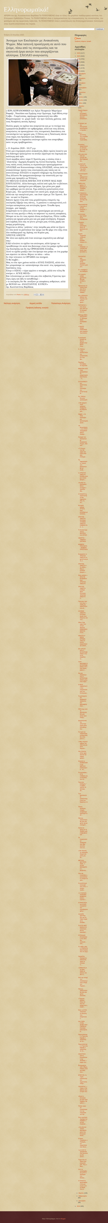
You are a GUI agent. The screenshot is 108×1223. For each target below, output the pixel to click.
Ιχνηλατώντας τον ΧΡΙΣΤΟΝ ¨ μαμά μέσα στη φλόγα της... (82, 725)
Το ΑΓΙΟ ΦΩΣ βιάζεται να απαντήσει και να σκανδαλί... (82, 929)
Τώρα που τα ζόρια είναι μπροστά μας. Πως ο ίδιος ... (82, 1163)
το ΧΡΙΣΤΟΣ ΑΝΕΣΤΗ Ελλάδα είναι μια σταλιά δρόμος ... (83, 476)
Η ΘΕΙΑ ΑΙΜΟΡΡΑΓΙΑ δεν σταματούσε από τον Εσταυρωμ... (83, 689)
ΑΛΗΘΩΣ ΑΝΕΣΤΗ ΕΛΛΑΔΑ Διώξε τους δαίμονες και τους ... (83, 615)
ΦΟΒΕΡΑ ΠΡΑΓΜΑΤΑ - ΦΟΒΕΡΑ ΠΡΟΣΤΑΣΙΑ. (83, 548)
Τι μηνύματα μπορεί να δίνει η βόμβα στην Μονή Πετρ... (82, 342)
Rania (79, 38)
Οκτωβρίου (82, 83)
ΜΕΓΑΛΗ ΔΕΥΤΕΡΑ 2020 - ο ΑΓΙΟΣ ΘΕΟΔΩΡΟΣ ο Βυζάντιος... (82, 865)
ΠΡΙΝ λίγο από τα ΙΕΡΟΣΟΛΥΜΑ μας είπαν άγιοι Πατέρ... (82, 713)
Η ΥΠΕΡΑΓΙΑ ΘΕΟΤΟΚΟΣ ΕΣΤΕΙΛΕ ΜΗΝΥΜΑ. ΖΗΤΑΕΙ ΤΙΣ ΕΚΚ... (83, 197)
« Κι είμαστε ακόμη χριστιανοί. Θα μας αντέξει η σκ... (82, 279)
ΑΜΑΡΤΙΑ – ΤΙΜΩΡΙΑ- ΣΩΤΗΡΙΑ (82, 539)
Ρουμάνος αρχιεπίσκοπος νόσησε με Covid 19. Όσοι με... (83, 148)
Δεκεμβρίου (82, 73)
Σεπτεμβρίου (83, 87)
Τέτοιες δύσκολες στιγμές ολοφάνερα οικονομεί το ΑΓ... (82, 811)
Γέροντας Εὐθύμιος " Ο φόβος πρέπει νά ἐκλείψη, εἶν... (82, 786)
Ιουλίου (81, 97)
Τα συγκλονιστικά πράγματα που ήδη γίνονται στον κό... (82, 843)
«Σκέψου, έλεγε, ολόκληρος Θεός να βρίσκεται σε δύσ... (82, 227)
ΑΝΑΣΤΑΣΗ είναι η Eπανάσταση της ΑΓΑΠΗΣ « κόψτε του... (82, 1058)
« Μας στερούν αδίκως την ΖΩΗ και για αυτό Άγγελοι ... (82, 745)
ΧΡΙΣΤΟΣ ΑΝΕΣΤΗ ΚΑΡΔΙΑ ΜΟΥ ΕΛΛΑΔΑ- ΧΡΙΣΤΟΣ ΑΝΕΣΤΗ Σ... (82, 592)
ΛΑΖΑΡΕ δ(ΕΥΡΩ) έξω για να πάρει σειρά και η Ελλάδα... (82, 918)
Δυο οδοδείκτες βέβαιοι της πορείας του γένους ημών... (83, 299)
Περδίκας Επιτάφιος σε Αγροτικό (82, 363)
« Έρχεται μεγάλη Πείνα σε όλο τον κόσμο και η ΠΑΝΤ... (82, 1003)
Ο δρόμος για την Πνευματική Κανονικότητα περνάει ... (82, 127)
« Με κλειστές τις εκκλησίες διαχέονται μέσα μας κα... (83, 854)
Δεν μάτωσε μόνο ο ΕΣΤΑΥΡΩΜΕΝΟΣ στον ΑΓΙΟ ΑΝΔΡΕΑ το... (82, 654)
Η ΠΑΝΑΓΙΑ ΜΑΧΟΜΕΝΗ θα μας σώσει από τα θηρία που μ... (82, 1185)
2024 (78, 59)
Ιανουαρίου (82, 1201)
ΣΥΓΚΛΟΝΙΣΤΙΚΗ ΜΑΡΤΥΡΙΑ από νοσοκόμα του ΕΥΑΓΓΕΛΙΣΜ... (82, 387)
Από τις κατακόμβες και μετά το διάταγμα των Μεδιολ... (82, 1173)
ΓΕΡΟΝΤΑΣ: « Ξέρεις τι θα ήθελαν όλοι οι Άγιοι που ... (82, 1090)
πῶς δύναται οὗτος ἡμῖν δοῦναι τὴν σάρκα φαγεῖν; (82, 754)
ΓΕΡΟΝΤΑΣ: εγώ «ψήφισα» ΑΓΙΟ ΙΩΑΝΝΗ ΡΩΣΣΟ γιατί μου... (83, 261)
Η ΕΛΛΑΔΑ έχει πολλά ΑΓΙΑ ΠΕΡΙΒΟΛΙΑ (82, 216)
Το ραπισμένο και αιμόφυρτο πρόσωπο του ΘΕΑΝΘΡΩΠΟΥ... (82, 701)
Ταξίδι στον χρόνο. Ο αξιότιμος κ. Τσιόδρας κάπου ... (82, 187)
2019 (78, 1206)
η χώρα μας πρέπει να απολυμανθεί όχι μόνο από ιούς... (82, 167)
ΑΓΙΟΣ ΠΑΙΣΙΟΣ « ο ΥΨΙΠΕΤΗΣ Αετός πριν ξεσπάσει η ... (83, 249)
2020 (78, 71)
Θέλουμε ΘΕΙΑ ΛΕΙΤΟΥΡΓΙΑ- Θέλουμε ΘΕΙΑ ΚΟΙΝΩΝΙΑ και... (82, 319)
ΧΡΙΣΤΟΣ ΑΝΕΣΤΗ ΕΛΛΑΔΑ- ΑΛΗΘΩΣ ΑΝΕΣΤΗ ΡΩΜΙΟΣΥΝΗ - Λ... (82, 522)
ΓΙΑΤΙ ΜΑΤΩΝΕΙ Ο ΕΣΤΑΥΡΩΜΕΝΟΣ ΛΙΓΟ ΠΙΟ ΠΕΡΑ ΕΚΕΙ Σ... (83, 666)
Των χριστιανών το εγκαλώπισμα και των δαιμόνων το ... (83, 799)
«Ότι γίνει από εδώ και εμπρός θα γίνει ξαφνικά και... (83, 157)
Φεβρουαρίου (83, 1196)
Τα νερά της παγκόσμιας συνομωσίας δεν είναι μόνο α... (83, 735)
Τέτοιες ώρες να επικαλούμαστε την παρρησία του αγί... (82, 1110)
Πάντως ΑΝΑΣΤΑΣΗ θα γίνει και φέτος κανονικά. (82, 992)
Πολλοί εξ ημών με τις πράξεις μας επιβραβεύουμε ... (82, 831)
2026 (78, 53)
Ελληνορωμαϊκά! (26, 9)
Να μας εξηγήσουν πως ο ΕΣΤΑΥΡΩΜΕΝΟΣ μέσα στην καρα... (82, 677)
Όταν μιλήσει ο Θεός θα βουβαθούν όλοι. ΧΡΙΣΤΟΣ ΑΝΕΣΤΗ (82, 579)
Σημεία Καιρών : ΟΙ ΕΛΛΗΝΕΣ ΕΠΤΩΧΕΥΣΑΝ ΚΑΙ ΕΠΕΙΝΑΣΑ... (83, 115)
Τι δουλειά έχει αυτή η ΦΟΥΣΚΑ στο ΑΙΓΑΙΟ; (82, 532)
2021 (78, 68)
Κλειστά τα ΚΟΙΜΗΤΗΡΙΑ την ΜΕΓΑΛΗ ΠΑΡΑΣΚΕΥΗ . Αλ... (83, 765)
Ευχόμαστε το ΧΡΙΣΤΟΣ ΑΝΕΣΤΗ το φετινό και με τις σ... (83, 557)
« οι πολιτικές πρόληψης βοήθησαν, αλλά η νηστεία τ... (82, 896)
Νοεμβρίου (82, 78)
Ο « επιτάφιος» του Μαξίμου (83, 270)
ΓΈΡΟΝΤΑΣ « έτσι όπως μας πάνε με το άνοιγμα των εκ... (82, 308)
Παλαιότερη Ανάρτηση (60, 303)
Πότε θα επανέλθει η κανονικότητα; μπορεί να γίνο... (83, 877)
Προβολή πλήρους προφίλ (83, 41)
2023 (78, 62)
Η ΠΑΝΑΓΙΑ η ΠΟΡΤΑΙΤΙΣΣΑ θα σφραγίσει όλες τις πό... (82, 498)
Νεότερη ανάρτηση (12, 303)
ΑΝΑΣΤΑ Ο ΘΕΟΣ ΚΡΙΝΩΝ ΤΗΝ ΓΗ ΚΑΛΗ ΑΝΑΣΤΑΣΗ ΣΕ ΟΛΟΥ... (82, 641)
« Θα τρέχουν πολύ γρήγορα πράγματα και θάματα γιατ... (82, 407)
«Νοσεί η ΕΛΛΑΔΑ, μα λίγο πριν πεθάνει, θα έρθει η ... (82, 1099)
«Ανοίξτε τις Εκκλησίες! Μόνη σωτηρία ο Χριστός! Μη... (82, 487)
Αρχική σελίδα (36, 303)
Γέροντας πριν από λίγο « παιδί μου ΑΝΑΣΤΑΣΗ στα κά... (82, 605)
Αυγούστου (82, 92)
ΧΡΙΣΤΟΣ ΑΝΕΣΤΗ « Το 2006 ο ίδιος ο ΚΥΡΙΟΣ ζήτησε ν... (82, 568)
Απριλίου (81, 106)
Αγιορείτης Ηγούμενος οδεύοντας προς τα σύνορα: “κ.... (82, 960)
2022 (78, 65)
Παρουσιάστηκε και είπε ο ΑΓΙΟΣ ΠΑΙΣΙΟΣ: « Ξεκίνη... (82, 208)
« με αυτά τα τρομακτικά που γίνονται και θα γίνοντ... (83, 1153)
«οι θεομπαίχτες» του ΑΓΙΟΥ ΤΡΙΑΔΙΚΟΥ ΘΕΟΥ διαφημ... (82, 430)
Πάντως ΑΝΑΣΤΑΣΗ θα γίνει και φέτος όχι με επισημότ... (82, 821)
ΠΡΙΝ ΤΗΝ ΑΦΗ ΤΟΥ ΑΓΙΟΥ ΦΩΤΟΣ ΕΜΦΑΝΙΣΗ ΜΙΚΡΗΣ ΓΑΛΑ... (82, 627)
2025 (78, 56)
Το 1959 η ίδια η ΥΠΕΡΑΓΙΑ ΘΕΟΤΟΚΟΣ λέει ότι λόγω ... (83, 950)
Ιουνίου (81, 100)
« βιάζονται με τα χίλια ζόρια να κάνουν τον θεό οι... (82, 971)
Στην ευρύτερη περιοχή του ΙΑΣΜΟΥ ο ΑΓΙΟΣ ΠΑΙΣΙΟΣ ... (82, 1120)
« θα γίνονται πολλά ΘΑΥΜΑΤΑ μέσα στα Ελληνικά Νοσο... (82, 1131)
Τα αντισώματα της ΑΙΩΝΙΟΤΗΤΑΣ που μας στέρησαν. (82, 177)
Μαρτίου (81, 1193)
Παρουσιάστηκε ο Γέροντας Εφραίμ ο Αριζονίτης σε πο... (83, 1038)
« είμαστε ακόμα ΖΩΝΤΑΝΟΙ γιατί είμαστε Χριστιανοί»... (83, 331)
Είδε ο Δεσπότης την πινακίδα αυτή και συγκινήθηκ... (83, 137)
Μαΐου (81, 103)
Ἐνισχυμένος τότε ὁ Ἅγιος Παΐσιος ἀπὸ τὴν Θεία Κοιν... (83, 1069)
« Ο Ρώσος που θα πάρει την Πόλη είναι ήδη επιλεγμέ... (82, 453)
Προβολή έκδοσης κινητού (37, 308)
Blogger (63, 1219)
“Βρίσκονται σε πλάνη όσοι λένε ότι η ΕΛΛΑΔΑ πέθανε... (82, 289)
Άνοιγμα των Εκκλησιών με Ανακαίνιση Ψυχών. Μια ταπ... (82, 441)
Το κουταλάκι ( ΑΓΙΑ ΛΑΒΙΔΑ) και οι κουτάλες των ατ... (83, 776)
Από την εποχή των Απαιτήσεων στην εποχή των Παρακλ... (83, 982)
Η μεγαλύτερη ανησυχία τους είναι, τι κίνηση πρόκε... (82, 886)
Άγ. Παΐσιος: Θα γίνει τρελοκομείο (82, 398)
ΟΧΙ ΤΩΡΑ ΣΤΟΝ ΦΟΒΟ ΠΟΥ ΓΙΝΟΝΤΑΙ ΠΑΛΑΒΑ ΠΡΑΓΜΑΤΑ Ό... (82, 1026)
